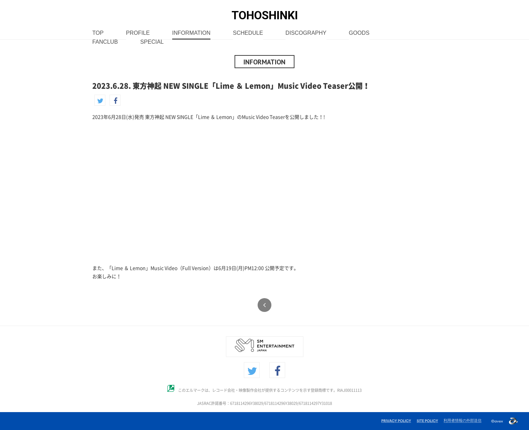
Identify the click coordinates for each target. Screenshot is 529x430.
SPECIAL (152, 42)
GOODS (359, 33)
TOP (98, 33)
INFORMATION (191, 33)
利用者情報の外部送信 (462, 420)
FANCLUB (105, 42)
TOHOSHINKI (264, 15)
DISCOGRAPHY (306, 33)
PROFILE (138, 33)
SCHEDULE (248, 33)
